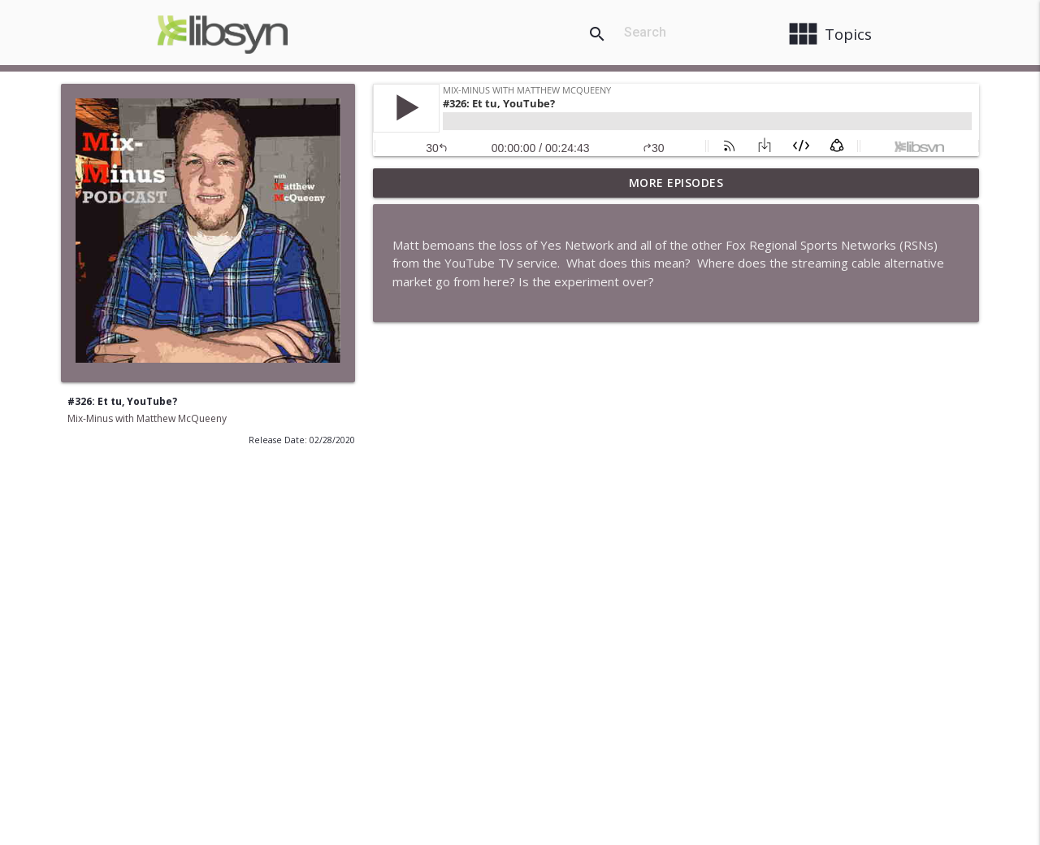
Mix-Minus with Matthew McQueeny (147, 418)
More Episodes (676, 182)
